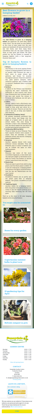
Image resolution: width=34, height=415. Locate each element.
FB (31, 3)
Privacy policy (17, 379)
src (28, 4)
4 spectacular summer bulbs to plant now (15, 260)
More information (16, 407)
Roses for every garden (15, 230)
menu (2, 3)
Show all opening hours (17, 362)
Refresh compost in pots (16, 322)
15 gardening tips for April (14, 292)
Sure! (17, 411)
